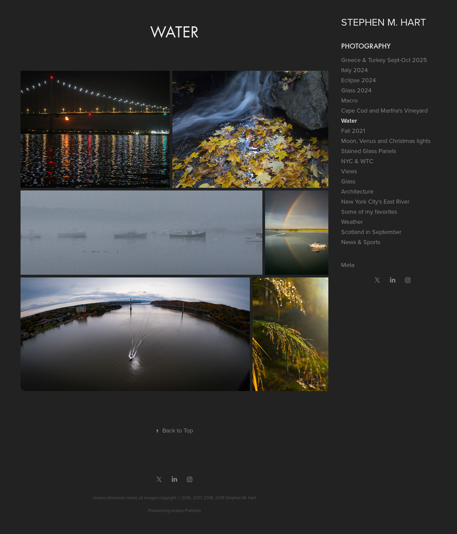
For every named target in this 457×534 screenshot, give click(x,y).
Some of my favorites (369, 211)
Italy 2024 (354, 70)
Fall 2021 (353, 130)
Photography (366, 46)
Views (349, 171)
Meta (347, 265)
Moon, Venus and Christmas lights (385, 141)
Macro (349, 100)
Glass (348, 181)
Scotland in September (371, 232)
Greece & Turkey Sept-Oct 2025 (384, 60)
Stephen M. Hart (383, 22)
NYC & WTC (357, 161)
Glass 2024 (356, 90)
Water (349, 120)
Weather (352, 221)
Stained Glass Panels (368, 151)
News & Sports (360, 242)
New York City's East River (375, 201)
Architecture (357, 191)
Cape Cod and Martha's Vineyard (384, 110)
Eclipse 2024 (358, 80)
